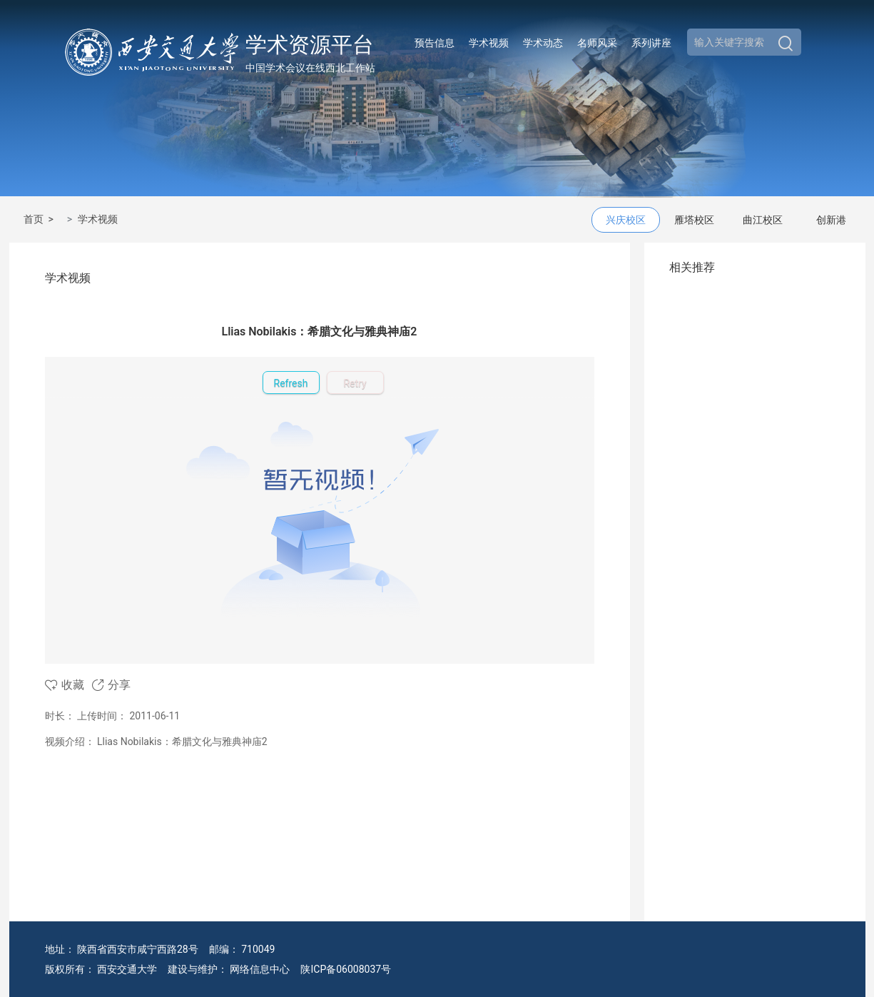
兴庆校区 (626, 220)
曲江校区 (763, 220)
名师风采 (597, 43)
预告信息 (434, 43)
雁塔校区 (694, 220)
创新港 (831, 220)
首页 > (41, 219)
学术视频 (489, 43)
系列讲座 (651, 43)
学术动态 (543, 43)
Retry (354, 383)
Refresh (291, 383)
